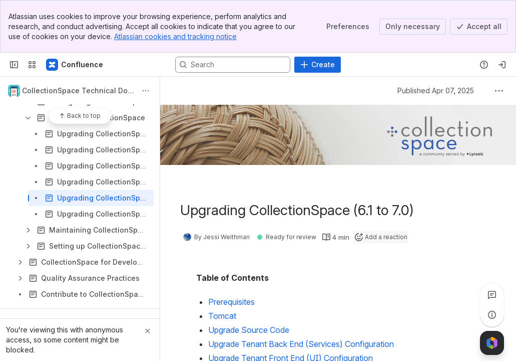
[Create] (317, 65)
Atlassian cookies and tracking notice (175, 36)
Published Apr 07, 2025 (435, 90)
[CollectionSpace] (75, 65)
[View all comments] (492, 295)
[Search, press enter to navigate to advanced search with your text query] (232, 65)
